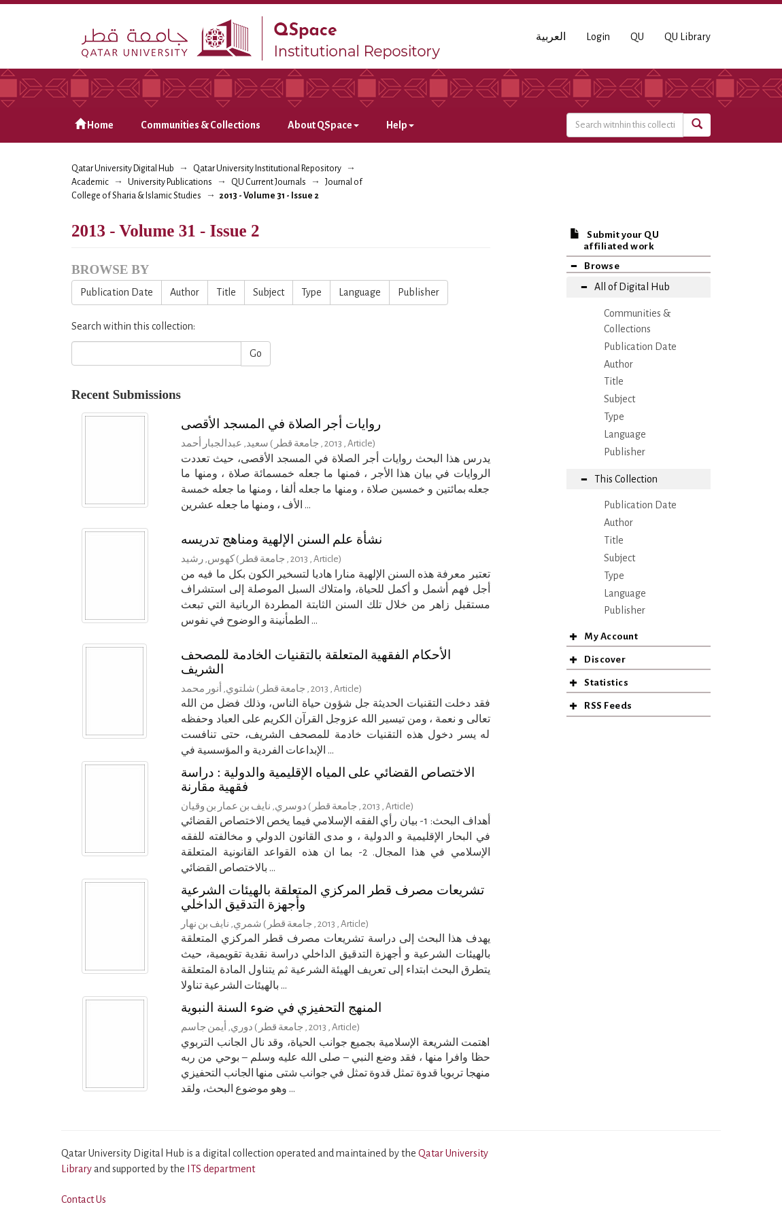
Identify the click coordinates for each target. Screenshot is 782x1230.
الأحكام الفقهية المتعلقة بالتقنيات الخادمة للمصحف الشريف (316, 662)
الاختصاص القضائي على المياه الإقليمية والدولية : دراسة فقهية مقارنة (328, 779)
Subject (268, 292)
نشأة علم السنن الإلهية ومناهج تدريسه (281, 539)
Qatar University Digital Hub (122, 168)
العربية (551, 36)
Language (360, 292)
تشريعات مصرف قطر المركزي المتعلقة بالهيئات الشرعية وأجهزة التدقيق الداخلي (332, 897)
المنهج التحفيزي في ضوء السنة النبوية (281, 1007)
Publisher (418, 292)
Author (184, 292)
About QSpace (323, 125)
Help (400, 125)
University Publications (170, 182)
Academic (90, 182)
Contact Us (83, 1199)
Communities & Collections (200, 125)
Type (311, 292)
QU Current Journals (268, 182)
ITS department (221, 1168)
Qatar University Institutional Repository (267, 168)
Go (256, 353)
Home (94, 124)
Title (226, 292)
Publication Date (116, 292)
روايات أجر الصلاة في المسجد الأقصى (281, 424)
